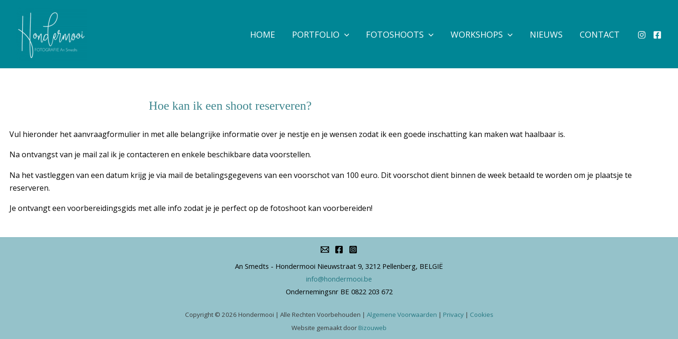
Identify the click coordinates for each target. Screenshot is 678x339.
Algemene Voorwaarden (402, 314)
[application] (344, 34)
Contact (600, 34)
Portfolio (320, 34)
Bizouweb (372, 327)
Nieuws (546, 34)
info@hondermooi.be (339, 278)
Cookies (481, 314)
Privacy (453, 314)
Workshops (482, 34)
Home (262, 34)
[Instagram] (642, 35)
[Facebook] (657, 35)
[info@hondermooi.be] (325, 249)
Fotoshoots (400, 34)
